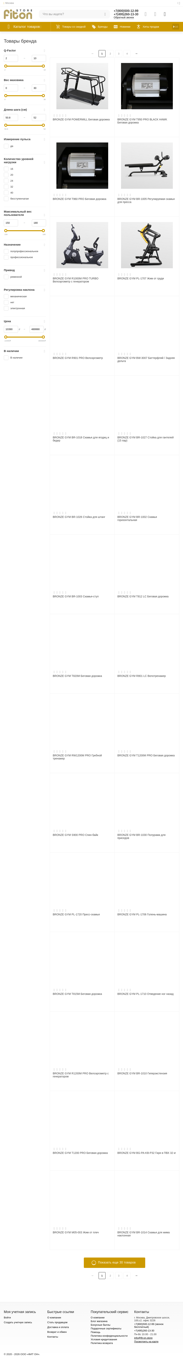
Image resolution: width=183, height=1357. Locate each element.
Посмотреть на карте (146, 1341)
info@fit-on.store (143, 1337)
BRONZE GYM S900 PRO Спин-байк (75, 834)
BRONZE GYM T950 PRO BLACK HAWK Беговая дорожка (142, 121)
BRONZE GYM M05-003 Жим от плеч (76, 1232)
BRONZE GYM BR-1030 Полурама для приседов (141, 836)
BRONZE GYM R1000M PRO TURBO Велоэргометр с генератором (75, 280)
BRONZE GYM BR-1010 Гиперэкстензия (142, 1073)
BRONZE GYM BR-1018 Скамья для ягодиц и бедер (81, 439)
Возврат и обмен (57, 1332)
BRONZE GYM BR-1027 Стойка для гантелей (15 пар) (145, 439)
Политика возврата (102, 1343)
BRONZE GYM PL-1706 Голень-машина (142, 914)
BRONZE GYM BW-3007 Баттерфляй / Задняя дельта (146, 359)
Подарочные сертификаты (106, 1328)
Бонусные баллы (100, 1324)
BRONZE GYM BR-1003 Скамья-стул (76, 596)
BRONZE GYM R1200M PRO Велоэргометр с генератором (81, 1075)
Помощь (95, 1332)
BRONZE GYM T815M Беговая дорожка (77, 993)
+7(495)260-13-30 (126, 14)
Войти (7, 1317)
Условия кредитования (104, 1339)
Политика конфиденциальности (109, 1335)
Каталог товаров (26, 26)
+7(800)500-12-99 (126, 10)
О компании (54, 1317)
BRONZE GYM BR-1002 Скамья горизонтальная (137, 518)
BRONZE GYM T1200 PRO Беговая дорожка (80, 1152)
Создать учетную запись (18, 1322)
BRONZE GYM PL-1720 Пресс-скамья (76, 914)
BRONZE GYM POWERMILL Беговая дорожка (81, 119)
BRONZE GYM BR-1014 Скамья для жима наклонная (143, 1234)
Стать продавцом (57, 1322)
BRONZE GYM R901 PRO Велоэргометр (78, 357)
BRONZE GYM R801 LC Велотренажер (141, 675)
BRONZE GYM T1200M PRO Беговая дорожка (146, 755)
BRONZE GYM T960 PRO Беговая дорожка (79, 198)
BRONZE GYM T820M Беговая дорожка (77, 675)
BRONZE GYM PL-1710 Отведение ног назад (145, 993)
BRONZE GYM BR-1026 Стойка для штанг (79, 516)
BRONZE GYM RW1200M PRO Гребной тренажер (77, 757)
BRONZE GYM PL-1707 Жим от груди (140, 278)
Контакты (52, 1336)
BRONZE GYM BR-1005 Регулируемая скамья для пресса (146, 200)
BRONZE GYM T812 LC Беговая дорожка (143, 596)
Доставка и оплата (58, 1327)
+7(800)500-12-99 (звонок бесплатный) (148, 1325)
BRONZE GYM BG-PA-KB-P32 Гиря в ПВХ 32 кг (146, 1152)
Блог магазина (99, 1321)
